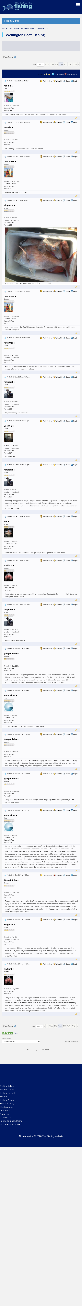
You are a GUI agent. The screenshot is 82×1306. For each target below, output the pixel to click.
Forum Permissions (72, 1041)
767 (70, 64)
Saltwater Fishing (27, 28)
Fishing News (7, 1099)
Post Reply (9, 57)
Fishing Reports (42, 28)
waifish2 (9, 565)
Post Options (46, 81)
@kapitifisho (11, 653)
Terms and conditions (11, 1120)
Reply (75, 81)
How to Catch (7, 1089)
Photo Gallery (7, 1103)
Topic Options (70, 74)
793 (75, 64)
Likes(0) (57, 81)
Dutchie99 (10, 161)
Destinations (6, 1106)
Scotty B (9, 426)
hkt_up (8, 85)
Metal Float (10, 695)
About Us (4, 1113)
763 (52, 64)
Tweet (16, 1033)
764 (56, 64)
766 (65, 64)
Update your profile (10, 1124)
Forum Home (14, 28)
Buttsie (8, 127)
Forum (3, 1096)
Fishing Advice (7, 1085)
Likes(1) (57, 200)
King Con (9, 205)
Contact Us (5, 1117)
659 (6, 521)
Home (4, 28)
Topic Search (57, 74)
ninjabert (9, 382)
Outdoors (5, 1110)
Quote (68, 81)
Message (11, 74)
